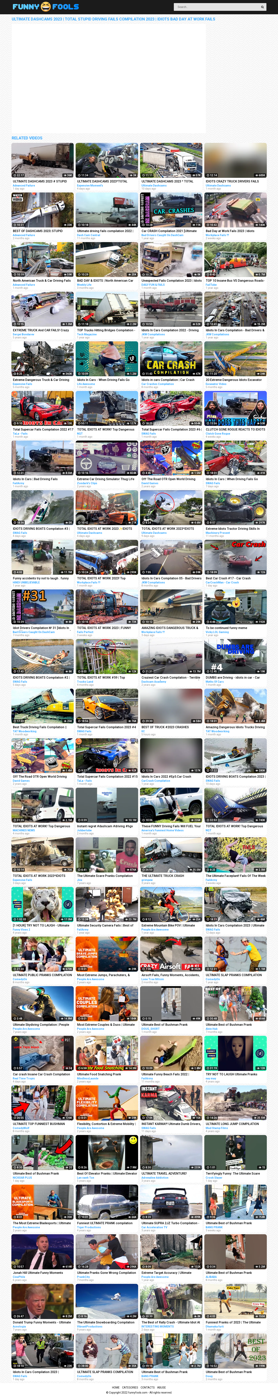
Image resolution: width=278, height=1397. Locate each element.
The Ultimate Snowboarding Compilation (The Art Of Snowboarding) (105, 1323)
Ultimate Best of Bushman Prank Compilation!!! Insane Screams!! (36, 1174)
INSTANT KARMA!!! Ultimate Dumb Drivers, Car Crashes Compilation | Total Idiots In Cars (171, 1124)
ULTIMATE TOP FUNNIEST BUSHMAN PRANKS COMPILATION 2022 (39, 1124)
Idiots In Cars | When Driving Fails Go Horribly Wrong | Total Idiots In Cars (232, 479)
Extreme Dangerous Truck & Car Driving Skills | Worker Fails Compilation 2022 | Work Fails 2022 (41, 380)
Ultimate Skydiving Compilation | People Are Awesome (41, 1025)
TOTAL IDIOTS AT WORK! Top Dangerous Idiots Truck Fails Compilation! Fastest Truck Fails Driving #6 (41, 826)
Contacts (148, 1387)
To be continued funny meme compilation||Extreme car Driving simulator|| (229, 628)
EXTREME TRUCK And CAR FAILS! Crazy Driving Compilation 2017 (41, 330)
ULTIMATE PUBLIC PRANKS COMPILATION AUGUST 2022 (42, 975)
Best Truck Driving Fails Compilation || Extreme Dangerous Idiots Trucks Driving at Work (42, 727)
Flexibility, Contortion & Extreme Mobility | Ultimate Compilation (106, 1124)
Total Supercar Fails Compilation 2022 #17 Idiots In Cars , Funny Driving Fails (43, 430)
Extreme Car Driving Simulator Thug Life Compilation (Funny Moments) (105, 479)
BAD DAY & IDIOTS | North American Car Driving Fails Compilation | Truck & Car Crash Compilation (105, 281)
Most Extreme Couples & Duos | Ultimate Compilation (106, 1025)
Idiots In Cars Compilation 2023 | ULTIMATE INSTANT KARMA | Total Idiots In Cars (43, 1372)
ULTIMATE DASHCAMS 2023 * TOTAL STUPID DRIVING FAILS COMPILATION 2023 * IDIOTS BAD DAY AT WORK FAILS (169, 182)
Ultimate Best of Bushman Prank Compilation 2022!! (229, 1025)
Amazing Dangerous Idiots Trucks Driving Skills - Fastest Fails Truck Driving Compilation (235, 727)
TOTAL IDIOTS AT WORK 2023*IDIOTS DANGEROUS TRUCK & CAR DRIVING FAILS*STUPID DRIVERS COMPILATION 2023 (169, 529)
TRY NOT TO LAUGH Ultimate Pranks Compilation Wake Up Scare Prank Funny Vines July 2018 (234, 1074)
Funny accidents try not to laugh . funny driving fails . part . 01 (41, 578)
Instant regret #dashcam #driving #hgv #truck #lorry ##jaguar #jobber (105, 826)
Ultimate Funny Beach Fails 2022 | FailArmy (165, 1074)
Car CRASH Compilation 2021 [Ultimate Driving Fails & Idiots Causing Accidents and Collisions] (170, 231)
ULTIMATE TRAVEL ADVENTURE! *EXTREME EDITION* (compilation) (166, 1174)
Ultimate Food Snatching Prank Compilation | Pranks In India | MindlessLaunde (99, 1074)
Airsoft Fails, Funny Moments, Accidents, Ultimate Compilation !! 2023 (171, 975)
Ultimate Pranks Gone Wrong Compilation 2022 (106, 1273)
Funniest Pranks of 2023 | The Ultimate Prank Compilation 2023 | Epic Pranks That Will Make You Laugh (236, 1323)
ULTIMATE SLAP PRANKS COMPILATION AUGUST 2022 (105, 1372)
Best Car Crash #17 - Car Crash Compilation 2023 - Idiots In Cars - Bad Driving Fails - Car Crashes (233, 578)
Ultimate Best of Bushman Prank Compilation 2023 (229, 1372)
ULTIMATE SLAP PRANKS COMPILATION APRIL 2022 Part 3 (234, 975)
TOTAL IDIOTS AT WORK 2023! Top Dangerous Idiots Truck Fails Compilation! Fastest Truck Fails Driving (107, 578)
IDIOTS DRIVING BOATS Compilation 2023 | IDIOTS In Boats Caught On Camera (236, 777)
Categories (130, 1387)
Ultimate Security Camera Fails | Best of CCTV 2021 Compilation (105, 926)
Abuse (161, 1387)
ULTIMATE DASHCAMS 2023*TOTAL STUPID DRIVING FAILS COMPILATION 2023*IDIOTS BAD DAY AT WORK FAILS (104, 182)
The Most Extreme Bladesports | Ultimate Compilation (42, 1223)
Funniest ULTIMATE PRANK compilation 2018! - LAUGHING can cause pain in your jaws (106, 1223)
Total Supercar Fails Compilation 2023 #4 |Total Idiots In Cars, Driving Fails (106, 727)
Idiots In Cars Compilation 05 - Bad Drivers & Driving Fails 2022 (172, 578)
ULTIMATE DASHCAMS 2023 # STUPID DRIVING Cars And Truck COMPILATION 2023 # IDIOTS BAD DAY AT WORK (40, 182)
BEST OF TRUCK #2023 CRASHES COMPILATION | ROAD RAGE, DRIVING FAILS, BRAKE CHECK (168, 727)
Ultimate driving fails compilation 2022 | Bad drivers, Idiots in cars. (105, 231)
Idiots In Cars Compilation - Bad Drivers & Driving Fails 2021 (235, 330)
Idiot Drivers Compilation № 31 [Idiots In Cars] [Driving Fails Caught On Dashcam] (42, 628)
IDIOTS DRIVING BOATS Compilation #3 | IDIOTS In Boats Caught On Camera (41, 529)
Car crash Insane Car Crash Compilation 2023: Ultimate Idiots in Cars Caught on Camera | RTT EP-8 (41, 1074)
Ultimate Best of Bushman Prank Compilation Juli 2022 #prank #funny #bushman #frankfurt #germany (232, 1273)
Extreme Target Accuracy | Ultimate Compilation (166, 1273)
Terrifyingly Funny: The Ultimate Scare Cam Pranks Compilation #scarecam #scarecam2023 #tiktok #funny (233, 1174)
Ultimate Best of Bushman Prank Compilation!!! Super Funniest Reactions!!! (171, 1372)
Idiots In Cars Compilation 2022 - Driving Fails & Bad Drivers (170, 330)
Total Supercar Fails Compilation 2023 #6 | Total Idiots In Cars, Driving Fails (172, 430)
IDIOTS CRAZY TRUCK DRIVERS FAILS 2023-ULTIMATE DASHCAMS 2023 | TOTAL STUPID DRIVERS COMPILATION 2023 (235, 182)
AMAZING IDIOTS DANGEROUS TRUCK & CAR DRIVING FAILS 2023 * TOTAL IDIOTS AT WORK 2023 (170, 628)
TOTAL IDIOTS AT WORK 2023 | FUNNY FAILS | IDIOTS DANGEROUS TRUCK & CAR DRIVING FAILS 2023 (106, 628)
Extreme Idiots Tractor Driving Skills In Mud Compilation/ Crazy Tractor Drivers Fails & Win (234, 529)
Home (116, 1387)
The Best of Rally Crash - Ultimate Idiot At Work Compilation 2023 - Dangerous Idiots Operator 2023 (172, 1323)
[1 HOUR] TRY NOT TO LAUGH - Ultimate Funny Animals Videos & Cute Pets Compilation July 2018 (41, 926)
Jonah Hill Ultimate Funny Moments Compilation (38, 1273)
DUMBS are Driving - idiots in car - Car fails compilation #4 (233, 678)
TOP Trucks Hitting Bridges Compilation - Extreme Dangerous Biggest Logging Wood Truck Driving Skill (106, 330)
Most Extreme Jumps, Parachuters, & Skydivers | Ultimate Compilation (103, 975)
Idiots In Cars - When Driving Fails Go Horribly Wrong (103, 380)
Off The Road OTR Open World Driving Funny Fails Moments (40, 777)
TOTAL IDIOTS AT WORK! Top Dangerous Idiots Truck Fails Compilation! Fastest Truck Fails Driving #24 (234, 826)
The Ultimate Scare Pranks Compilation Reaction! (105, 876)
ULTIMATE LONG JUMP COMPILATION (232, 1124)
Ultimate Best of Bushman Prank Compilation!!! (165, 1025)
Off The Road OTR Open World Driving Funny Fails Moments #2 (168, 479)
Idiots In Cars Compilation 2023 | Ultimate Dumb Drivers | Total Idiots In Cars (235, 926)
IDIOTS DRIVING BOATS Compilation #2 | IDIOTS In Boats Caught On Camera (41, 678)
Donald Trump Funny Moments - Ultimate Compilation (42, 1323)
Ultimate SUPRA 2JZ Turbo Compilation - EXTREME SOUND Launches (170, 1223)
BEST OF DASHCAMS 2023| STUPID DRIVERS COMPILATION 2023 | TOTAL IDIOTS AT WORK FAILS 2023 (39, 231)
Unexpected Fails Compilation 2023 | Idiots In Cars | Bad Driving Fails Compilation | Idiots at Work (172, 281)
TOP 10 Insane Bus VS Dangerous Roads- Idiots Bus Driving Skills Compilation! (235, 281)
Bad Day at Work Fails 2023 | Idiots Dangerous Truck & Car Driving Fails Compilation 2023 (231, 231)
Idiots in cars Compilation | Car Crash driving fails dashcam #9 (168, 380)
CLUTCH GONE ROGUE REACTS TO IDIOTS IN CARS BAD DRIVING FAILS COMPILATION (236, 430)
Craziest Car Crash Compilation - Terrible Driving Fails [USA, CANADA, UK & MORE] (171, 678)
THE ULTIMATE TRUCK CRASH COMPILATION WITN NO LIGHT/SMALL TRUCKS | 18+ (169, 876)
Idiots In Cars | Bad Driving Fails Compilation (35, 479)
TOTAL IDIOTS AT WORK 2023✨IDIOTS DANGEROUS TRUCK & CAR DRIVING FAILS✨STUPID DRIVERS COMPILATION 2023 (105, 529)
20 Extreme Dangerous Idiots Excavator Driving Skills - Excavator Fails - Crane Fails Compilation (234, 380)
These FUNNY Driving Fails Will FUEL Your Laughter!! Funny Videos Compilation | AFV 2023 (172, 826)
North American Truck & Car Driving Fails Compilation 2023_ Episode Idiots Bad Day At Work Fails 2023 (43, 281)
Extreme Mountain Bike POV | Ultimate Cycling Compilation (168, 926)
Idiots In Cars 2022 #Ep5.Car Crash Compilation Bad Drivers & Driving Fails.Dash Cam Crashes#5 (166, 777)
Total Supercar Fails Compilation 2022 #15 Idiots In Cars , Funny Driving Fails (107, 777)
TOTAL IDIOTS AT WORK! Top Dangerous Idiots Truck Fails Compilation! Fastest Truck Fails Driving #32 (105, 430)
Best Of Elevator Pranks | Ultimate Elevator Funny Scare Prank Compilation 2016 (107, 1174)
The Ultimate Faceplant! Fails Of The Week (236, 876)
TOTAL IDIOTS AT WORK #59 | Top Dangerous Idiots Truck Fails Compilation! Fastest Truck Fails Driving (107, 678)
